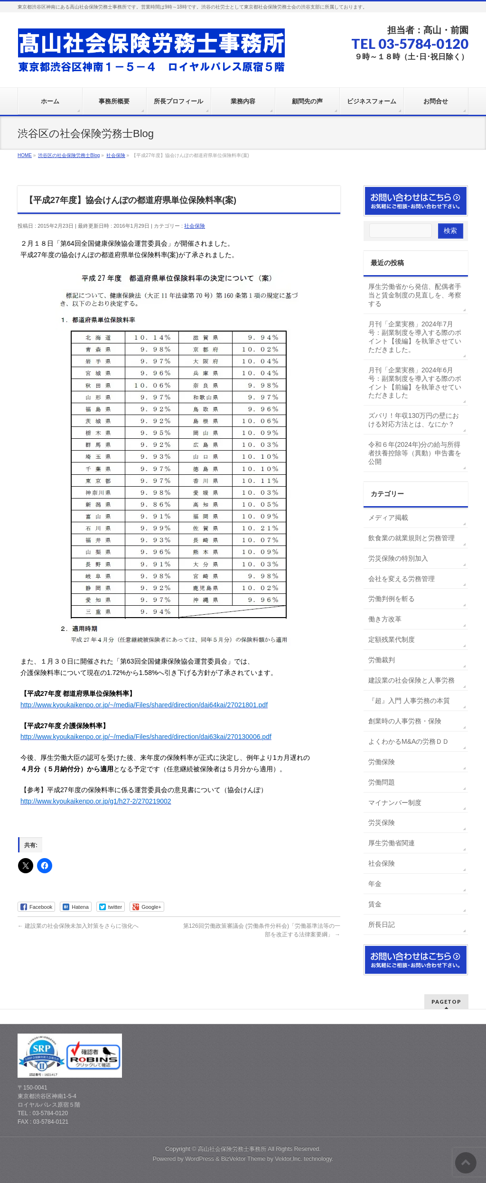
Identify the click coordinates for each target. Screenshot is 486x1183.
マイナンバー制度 (394, 802)
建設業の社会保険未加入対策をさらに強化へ (78, 926)
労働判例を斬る (391, 598)
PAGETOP (446, 1001)
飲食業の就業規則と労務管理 (411, 538)
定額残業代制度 (391, 639)
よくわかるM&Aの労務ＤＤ (408, 741)
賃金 (375, 904)
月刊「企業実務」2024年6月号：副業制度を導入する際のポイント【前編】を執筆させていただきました (414, 382)
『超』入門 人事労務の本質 (409, 700)
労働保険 (381, 762)
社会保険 (194, 226)
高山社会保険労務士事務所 (232, 1149)
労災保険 (381, 822)
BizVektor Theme (243, 1158)
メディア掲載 (388, 517)
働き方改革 (385, 619)
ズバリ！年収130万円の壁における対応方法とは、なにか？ (413, 420)
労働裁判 (381, 660)
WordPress (199, 1158)
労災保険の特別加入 (398, 558)
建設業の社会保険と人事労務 (411, 680)
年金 (375, 883)
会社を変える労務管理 (401, 578)
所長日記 (381, 924)
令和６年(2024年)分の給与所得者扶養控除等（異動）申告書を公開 (414, 453)
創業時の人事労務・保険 (404, 721)
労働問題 (381, 782)
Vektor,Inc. (288, 1158)
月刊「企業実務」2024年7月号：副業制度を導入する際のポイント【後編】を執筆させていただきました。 (414, 336)
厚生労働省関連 (391, 843)
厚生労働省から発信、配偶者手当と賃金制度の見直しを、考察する (414, 295)
